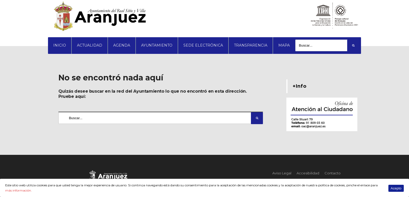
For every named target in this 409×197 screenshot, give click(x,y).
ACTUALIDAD (89, 45)
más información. (18, 190)
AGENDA (121, 45)
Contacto (332, 173)
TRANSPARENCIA (250, 45)
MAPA (284, 45)
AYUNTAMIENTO (156, 45)
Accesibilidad (308, 173)
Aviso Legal (281, 173)
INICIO (59, 45)
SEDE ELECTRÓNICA (203, 45)
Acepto (396, 188)
